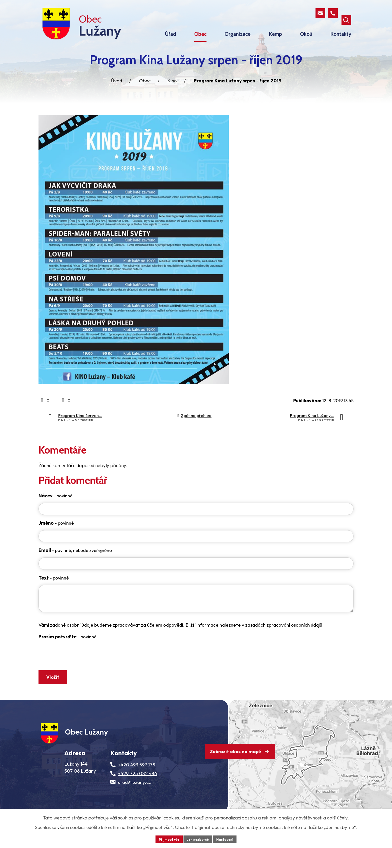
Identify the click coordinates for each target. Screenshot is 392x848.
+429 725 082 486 (137, 792)
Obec (144, 90)
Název (55, 505)
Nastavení (226, 839)
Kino (172, 90)
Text (53, 590)
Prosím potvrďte (67, 649)
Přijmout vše (167, 839)
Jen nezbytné (198, 839)
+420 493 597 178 (136, 784)
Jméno (56, 533)
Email (75, 561)
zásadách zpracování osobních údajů (283, 637)
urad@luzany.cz (134, 801)
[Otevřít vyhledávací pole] (346, 13)
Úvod (116, 90)
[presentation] (76, 669)
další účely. (338, 817)
